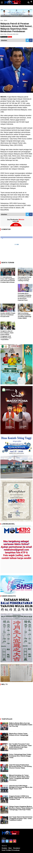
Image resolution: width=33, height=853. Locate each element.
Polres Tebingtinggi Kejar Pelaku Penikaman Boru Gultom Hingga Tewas (20, 756)
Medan (5, 20)
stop (9, 36)
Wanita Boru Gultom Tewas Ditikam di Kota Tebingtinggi (18, 734)
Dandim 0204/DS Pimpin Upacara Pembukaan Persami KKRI (7, 314)
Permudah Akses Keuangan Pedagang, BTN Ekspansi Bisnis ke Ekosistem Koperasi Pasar (24, 297)
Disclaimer (16, 848)
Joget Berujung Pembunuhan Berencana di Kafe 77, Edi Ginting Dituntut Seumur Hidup (20, 766)
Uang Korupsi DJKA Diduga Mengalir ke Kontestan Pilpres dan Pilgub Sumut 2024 (20, 787)
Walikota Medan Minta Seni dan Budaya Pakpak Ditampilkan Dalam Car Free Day (20, 724)
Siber (10, 848)
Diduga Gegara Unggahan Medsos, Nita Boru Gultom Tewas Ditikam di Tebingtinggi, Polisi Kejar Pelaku (20, 808)
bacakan (4, 36)
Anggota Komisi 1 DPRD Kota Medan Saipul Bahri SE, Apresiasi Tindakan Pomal (20, 797)
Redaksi (4, 848)
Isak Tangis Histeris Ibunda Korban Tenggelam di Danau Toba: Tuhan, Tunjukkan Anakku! (20, 818)
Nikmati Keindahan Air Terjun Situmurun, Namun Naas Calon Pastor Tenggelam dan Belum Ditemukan (19, 778)
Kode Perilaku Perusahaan (11, 850)
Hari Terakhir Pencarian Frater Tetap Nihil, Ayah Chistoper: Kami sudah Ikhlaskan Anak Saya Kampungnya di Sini (20, 746)
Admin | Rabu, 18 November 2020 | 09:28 (9, 34)
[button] (31, 1)
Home (1, 20)
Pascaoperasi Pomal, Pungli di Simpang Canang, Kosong (24, 278)
